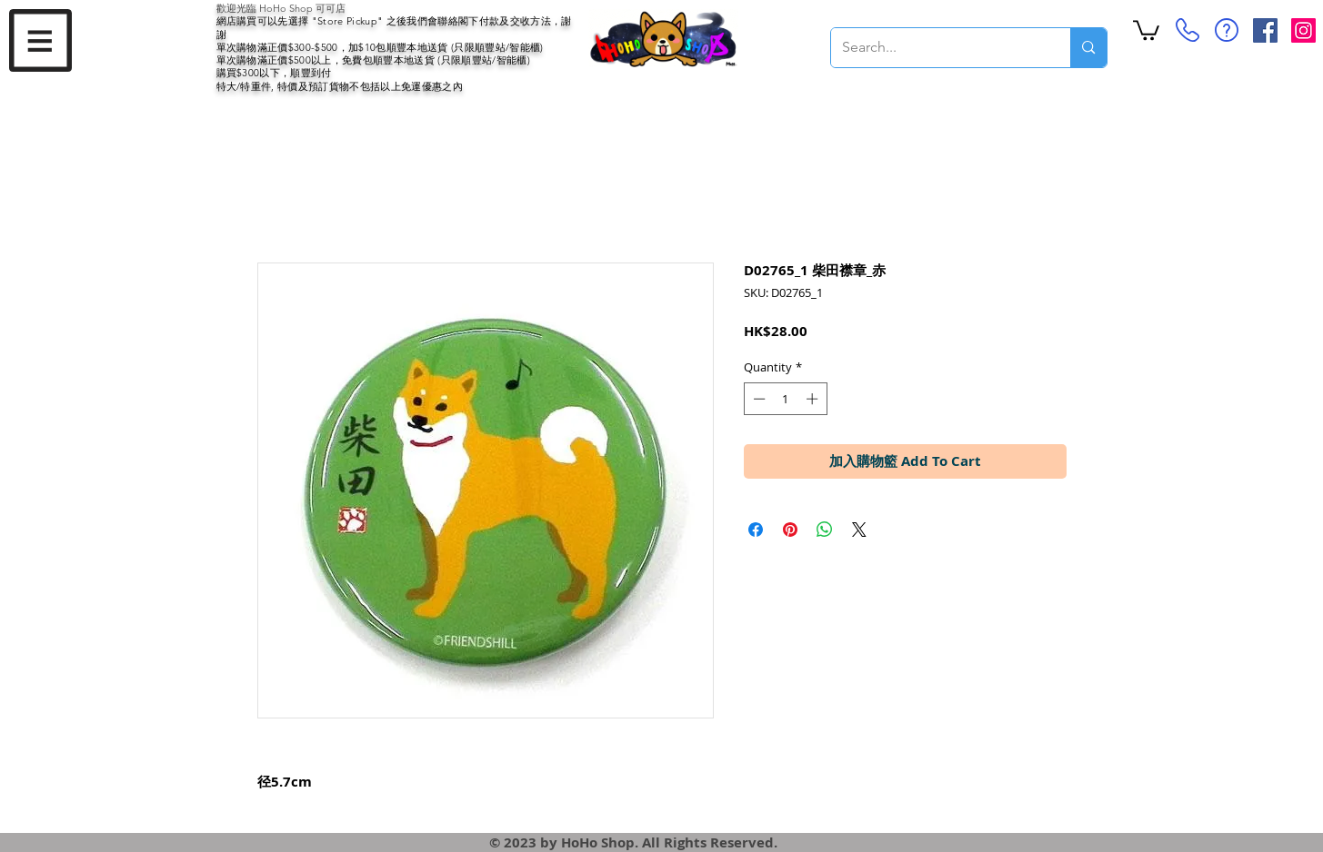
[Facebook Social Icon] (1265, 30)
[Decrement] (757, 398)
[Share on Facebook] (756, 529)
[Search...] (937, 47)
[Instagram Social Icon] (1303, 30)
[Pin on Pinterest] (790, 529)
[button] (40, 40)
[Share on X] (859, 529)
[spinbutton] (785, 398)
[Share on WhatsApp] (825, 529)
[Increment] (814, 398)
